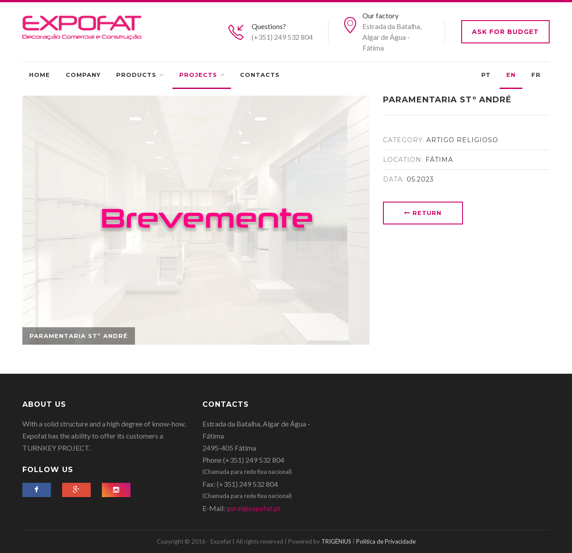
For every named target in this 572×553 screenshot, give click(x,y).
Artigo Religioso (462, 140)
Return (423, 212)
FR (536, 74)
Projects (198, 74)
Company (83, 74)
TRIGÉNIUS (336, 541)
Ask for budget (505, 32)
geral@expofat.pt (254, 508)
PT (486, 74)
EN (511, 74)
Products (136, 74)
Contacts (260, 74)
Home (39, 74)
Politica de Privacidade (386, 541)
